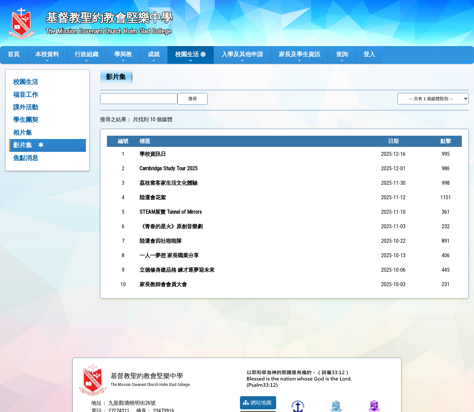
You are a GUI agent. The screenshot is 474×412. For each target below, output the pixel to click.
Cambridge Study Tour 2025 (169, 168)
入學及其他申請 (242, 57)
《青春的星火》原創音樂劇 (171, 226)
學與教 (123, 57)
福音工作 (25, 94)
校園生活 (187, 57)
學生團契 (25, 120)
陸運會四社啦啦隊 (161, 241)
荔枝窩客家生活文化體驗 (169, 183)
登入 (369, 54)
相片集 (22, 132)
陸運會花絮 (153, 197)
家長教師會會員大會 (163, 284)
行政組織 (86, 57)
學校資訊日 (153, 154)
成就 (154, 57)
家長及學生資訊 (299, 57)
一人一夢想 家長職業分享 (169, 255)
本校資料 (47, 57)
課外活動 (25, 107)
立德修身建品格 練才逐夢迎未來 (177, 270)
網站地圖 (257, 402)
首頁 (13, 54)
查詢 (342, 57)
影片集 (22, 145)
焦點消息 (25, 158)
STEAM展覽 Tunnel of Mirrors (171, 212)
